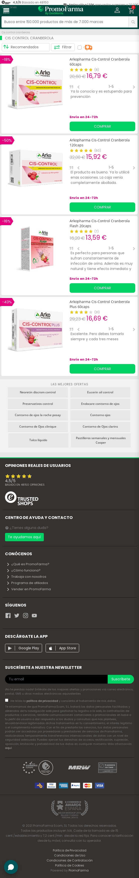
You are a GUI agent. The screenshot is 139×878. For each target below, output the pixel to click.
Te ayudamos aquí (24, 536)
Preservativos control (38, 404)
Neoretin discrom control (38, 392)
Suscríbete (120, 679)
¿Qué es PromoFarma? (27, 564)
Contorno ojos (100, 415)
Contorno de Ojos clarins (100, 426)
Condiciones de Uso (69, 855)
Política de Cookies (69, 865)
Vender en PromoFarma (28, 589)
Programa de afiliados (27, 582)
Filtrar (63, 47)
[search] (132, 22)
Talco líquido (38, 440)
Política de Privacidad (69, 850)
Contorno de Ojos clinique (37, 426)
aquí (8, 748)
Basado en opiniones (25, 485)
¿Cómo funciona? (23, 570)
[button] (117, 11)
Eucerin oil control (100, 392)
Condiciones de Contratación (70, 860)
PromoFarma (79, 870)
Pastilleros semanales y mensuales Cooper (101, 440)
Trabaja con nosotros (26, 576)
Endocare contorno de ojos (100, 404)
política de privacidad (43, 701)
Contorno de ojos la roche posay (38, 415)
